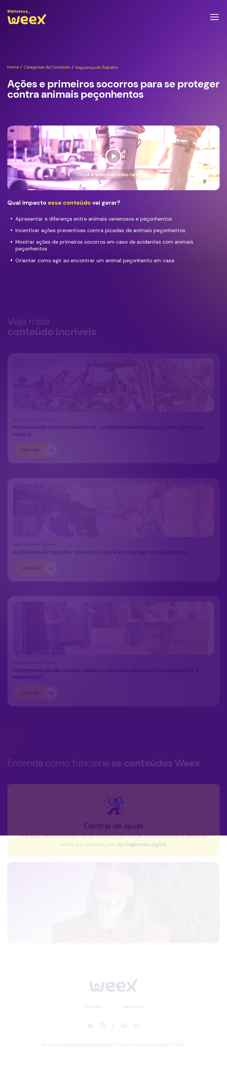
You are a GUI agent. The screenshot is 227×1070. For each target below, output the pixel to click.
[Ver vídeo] (113, 158)
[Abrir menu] (214, 17)
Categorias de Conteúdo (48, 66)
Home (14, 66)
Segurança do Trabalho (96, 67)
